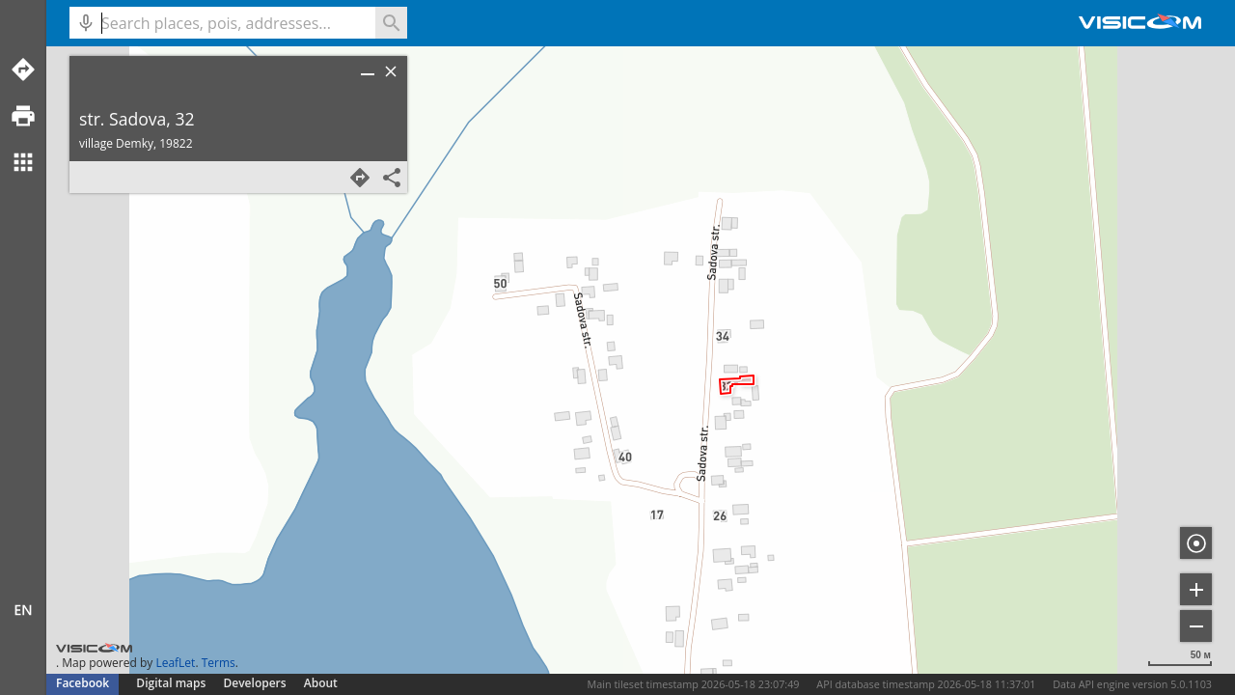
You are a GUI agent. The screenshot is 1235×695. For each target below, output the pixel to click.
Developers (255, 683)
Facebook (82, 683)
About (321, 683)
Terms (218, 662)
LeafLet (175, 662)
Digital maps (172, 683)
